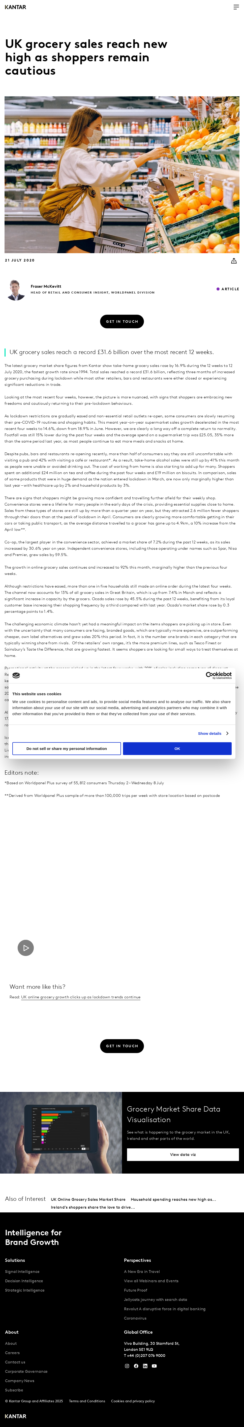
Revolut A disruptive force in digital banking (165, 1309)
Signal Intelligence (22, 1272)
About (11, 1344)
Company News (19, 1381)
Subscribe (14, 1390)
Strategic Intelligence (25, 1291)
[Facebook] (136, 1367)
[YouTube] (145, 1367)
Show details (210, 733)
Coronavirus (135, 1319)
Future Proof (135, 1291)
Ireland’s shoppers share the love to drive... (93, 1208)
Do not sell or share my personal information (66, 748)
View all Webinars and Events (151, 1281)
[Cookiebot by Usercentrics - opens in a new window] (210, 675)
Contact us (15, 1362)
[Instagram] (127, 1367)
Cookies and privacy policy (133, 1401)
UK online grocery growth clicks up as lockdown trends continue (81, 997)
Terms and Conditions (87, 1401)
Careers (12, 1353)
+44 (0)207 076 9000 (146, 1356)
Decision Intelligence (24, 1281)
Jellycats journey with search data (155, 1300)
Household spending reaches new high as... (173, 1200)
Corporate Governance (26, 1372)
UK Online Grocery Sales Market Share (88, 1200)
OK (177, 748)
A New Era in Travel (142, 1272)
